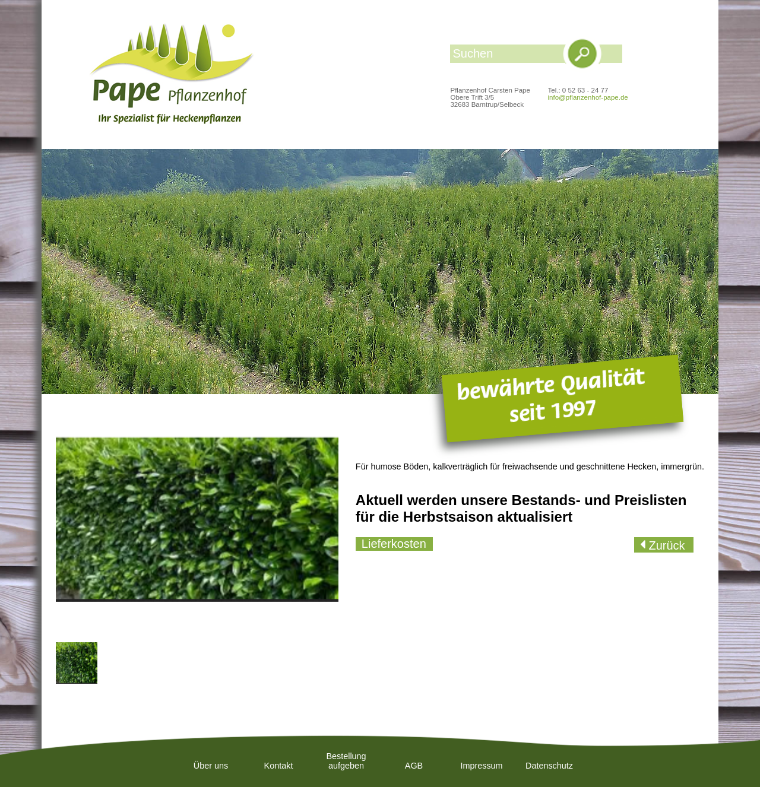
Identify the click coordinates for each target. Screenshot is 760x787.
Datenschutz (549, 765)
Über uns (211, 765)
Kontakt (278, 765)
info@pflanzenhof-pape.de (588, 97)
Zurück (665, 545)
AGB (414, 765)
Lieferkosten (394, 543)
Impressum (481, 765)
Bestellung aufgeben (346, 760)
